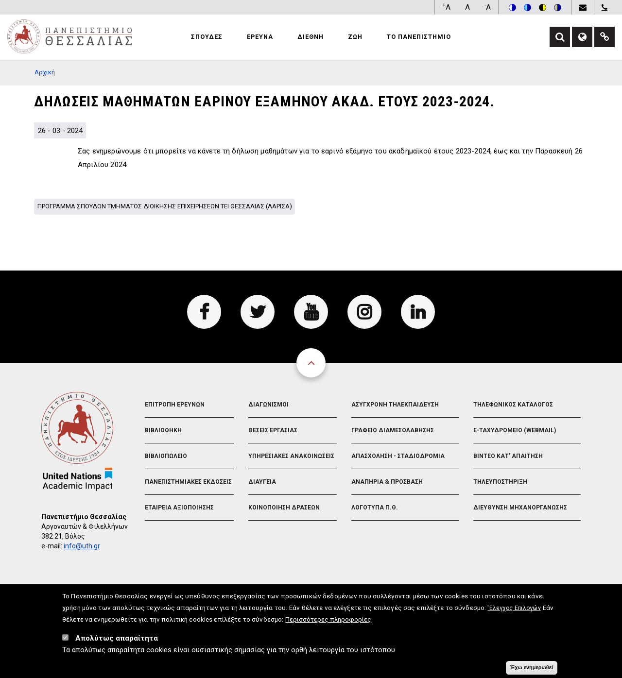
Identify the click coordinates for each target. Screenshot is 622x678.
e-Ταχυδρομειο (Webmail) (514, 430)
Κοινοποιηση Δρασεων (284, 507)
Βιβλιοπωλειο (166, 456)
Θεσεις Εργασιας (272, 430)
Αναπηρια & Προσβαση (387, 481)
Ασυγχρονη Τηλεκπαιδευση (395, 404)
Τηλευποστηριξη (500, 481)
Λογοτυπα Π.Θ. (374, 507)
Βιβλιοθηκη (163, 430)
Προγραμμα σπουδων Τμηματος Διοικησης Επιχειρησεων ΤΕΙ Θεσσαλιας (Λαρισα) (164, 206)
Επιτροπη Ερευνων (175, 404)
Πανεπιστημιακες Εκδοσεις (188, 481)
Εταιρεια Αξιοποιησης (179, 507)
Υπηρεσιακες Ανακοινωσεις (291, 456)
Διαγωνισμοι (268, 404)
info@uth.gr (82, 546)
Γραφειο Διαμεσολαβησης (392, 430)
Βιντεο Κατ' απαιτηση (508, 456)
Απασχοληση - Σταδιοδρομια (398, 456)
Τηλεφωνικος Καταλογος (513, 404)
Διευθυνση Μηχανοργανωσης (520, 507)
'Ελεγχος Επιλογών (513, 611)
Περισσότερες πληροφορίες (328, 623)
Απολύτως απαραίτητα (116, 641)
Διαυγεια (262, 481)
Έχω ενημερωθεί (531, 671)
